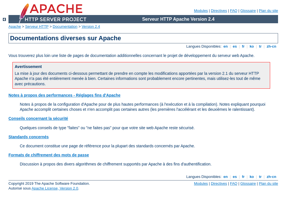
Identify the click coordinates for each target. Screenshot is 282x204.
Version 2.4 (91, 26)
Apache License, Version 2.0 (55, 188)
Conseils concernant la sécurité (38, 118)
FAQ (233, 10)
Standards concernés (28, 137)
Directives (219, 10)
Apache (14, 26)
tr (260, 46)
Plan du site (268, 10)
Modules (201, 10)
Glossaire (248, 10)
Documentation (65, 26)
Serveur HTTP (37, 26)
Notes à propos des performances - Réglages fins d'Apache (64, 95)
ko (252, 46)
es (235, 46)
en (225, 46)
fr (243, 46)
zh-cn (271, 46)
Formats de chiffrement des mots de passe (48, 155)
